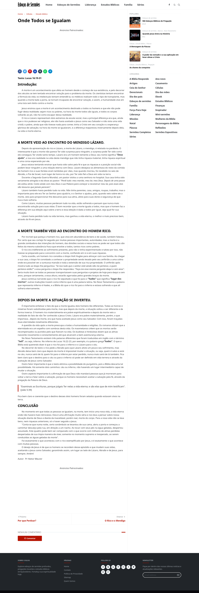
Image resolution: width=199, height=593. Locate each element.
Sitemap (67, 577)
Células (132, 44)
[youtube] (123, 567)
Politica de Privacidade (73, 573)
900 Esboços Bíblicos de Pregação (157, 21)
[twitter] (133, 567)
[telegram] (103, 567)
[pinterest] (118, 567)
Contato (67, 570)
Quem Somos (69, 581)
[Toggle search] (179, 5)
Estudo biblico (141, 44)
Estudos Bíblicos (141, 65)
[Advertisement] (71, 51)
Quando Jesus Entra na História (156, 34)
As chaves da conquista (140, 67)
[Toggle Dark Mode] (174, 5)
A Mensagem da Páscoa (140, 46)
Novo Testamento (170, 31)
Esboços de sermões (149, 18)
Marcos (160, 31)
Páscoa (148, 44)
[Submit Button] (178, 575)
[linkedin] (113, 567)
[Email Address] (159, 575)
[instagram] (103, 572)
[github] (108, 572)
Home (66, 566)
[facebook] (169, 4)
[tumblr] (108, 567)
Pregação (151, 65)
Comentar (30, 538)
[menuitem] (49, 4)
